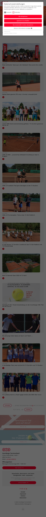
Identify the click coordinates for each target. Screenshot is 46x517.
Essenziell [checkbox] (8, 12)
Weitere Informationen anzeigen (23, 28)
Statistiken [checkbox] (17, 12)
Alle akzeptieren (23, 16)
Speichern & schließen (23, 21)
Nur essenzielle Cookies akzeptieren (23, 25)
